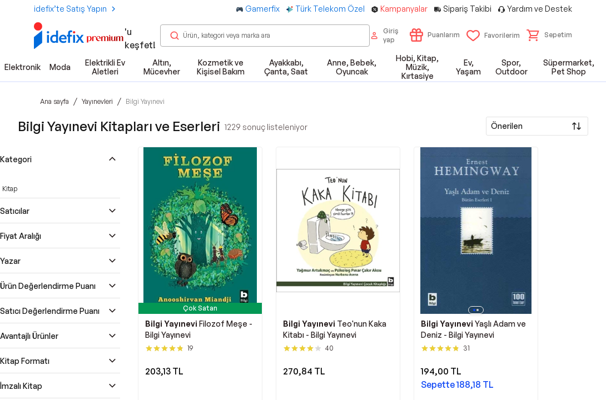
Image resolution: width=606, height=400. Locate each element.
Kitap (9, 188)
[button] (549, 35)
